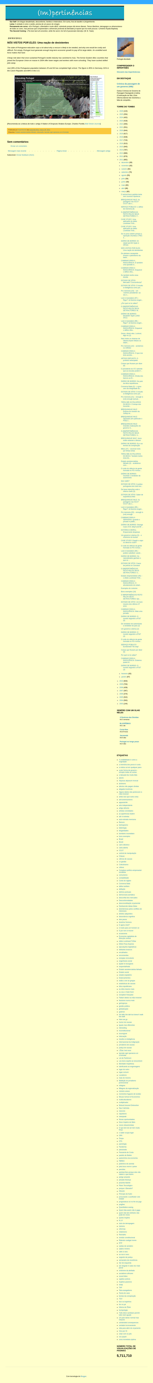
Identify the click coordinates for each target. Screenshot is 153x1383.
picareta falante (124, 1183)
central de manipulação (127, 853)
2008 (121, 687)
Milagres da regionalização (129, 1088)
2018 (121, 137)
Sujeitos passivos (125, 1282)
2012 (121, 156)
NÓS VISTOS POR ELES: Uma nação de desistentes (132, 249)
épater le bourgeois (126, 964)
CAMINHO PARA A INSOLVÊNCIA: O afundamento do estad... (131, 583)
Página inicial (62, 151)
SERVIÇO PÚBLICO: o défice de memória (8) (132, 208)
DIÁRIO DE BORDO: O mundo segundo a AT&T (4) (131, 634)
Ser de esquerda (125, 1263)
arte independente (125, 805)
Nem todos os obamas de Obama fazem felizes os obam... (131, 341)
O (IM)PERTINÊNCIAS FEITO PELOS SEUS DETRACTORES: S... (130, 433)
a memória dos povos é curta (129, 765)
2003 (121, 704)
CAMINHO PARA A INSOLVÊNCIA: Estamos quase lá (131, 660)
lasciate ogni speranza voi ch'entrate (57, 132)
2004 (121, 700)
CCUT (121, 850)
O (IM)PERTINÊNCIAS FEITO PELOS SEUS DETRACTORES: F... (130, 214)
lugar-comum (124, 1072)
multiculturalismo (125, 1100)
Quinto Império (124, 1218)
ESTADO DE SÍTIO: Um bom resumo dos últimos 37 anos (132, 604)
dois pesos (123, 919)
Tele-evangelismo (125, 1290)
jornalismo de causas (127, 1045)
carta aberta (123, 848)
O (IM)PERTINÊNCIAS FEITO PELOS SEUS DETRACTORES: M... (130, 308)
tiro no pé (122, 1304)
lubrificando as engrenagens (129, 1067)
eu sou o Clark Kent (126, 992)
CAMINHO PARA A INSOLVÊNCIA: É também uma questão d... (132, 263)
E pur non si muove (126, 931)
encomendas (124, 955)
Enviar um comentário (19, 146)
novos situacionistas (126, 1125)
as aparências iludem (127, 814)
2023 (121, 121)
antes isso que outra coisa (128, 797)
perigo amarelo (124, 1177)
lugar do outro (124, 1069)
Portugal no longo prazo (129, 742)
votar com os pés (125, 1334)
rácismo (122, 1226)
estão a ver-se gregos (127, 981)
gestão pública (124, 1006)
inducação (40, 132)
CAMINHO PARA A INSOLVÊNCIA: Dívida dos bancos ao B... (132, 376)
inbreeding (123, 1028)
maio (123, 185)
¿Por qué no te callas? (129, 303)
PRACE (122, 1191)
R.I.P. (121, 1221)
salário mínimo (124, 1249)
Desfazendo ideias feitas (128, 906)
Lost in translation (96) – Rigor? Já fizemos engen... (132, 322)
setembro (125, 172)
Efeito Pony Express (126, 944)
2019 (121, 134)
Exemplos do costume (129, 588)
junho (123, 182)
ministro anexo (124, 1091)
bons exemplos (124, 836)
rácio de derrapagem (126, 1223)
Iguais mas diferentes (127, 1025)
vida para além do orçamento (129, 1328)
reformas (122, 1229)
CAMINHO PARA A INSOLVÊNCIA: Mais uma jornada (131, 611)
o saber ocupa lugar (126, 1133)
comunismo (123, 875)
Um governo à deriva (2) (130, 629)
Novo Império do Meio (127, 1122)
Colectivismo (123, 865)
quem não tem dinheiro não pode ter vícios (129, 1214)
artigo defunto (124, 808)
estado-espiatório (125, 975)
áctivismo (122, 784)
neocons (122, 1111)
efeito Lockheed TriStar (127, 941)
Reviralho (122, 1235)
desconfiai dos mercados (128, 898)
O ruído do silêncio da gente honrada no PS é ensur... (131, 469)
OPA (120, 1135)
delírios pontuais (125, 892)
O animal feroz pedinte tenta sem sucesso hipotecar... (131, 195)
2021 (121, 127)
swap (121, 1285)
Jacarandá (124, 736)
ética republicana (125, 986)
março (124, 192)
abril (123, 188)
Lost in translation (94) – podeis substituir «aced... (131, 552)
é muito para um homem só (129, 928)
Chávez (122, 856)
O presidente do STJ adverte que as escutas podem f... (131, 370)
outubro (124, 169)
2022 (121, 124)
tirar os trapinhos (125, 1302)
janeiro (124, 677)
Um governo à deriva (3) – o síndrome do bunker (131, 536)
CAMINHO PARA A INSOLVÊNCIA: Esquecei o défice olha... (131, 270)
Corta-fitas (124, 730)
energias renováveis (126, 958)
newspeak (122, 1117)
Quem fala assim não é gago (129, 1210)
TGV (120, 1299)
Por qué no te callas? (129, 655)
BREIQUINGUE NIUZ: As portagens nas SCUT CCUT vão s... (130, 202)
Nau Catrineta (124, 1108)
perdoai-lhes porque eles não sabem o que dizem (129, 1173)
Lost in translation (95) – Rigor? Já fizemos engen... (132, 508)
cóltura (121, 867)
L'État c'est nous (125, 1050)
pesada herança (125, 1180)
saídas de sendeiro (126, 1246)
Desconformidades (126, 900)
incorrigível (123, 1034)
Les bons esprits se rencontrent (130, 1061)
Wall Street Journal (92, 124)
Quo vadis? (125, 481)
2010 (121, 681)
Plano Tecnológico (125, 1185)
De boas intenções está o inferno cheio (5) (130, 490)
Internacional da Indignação (129, 1042)
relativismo (123, 1232)
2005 (121, 697)
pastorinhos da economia (128, 1158)
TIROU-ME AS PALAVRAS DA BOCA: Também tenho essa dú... (131, 456)
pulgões (122, 1204)
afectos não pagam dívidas (129, 786)
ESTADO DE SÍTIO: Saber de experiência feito (132, 496)
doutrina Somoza (125, 922)
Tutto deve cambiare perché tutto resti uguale (129, 1314)
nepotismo (123, 1114)
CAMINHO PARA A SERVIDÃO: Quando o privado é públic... (130, 520)
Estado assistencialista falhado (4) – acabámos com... (131, 463)
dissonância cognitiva (127, 917)
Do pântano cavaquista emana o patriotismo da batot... (130, 255)
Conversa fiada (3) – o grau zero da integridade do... (131, 387)
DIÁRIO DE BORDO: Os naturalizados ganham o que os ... (131, 558)
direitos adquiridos (125, 914)
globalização (123, 1009)
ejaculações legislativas (127, 947)
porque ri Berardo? (126, 1188)
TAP (120, 1288)
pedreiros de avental (126, 1164)
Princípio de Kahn (125, 1194)
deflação (122, 889)
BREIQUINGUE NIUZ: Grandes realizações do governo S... (131, 426)
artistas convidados (126, 811)
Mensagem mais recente (17, 151)
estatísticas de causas (127, 984)
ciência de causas (125, 859)
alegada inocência (125, 789)
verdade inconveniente (127, 1325)
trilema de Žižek (125, 1307)
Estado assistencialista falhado (25, 132)
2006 (121, 694)
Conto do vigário (125, 881)
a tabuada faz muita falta (128, 775)
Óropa (121, 1138)
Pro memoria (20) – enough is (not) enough (132, 513)
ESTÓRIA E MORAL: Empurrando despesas (130, 531)
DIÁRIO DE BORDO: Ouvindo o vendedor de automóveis (130, 476)
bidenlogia (123, 828)
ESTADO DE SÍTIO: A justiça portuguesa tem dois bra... (131, 485)
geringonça (123, 1003)
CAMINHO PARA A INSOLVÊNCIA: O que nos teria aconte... (132, 353)
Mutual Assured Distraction (129, 1105)
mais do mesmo (125, 1078)
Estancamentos (124, 978)
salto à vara (123, 1252)
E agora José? (124, 925)
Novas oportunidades (127, 1119)
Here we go (123, 1019)
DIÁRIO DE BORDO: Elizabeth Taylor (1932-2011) (130, 316)
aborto (121, 778)
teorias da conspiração (127, 1296)
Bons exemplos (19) (128, 592)
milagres (122, 1085)
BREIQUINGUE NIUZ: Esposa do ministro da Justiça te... (130, 411)
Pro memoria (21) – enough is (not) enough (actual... (132, 398)
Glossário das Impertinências (128, 72)
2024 (121, 117)
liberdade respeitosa (126, 1064)
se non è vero (124, 1254)
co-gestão (122, 862)
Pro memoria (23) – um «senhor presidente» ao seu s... (131, 293)
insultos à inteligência (127, 1039)
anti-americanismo (126, 800)
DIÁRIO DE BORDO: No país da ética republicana (132, 382)
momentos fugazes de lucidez (130, 1094)
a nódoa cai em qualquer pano (130, 767)
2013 (121, 153)
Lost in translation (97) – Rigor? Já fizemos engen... (132, 299)
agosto (124, 175)
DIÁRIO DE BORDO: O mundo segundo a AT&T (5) (131, 618)
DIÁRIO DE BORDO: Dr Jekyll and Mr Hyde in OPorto (130, 243)
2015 (121, 147)
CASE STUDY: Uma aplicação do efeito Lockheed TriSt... (129, 221)
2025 (121, 114)
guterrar (122, 1012)
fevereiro (124, 674)
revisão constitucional (127, 1238)
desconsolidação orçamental (129, 903)
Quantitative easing (126, 1207)
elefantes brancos (125, 950)
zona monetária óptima (127, 1339)
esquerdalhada (124, 967)
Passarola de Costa (126, 1152)
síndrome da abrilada (127, 1271)
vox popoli (122, 1337)
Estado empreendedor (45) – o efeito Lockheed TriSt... (131, 577)
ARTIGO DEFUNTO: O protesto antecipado (129, 359)
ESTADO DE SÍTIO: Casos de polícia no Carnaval (131, 564)
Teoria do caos (124, 1293)
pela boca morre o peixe (128, 1167)
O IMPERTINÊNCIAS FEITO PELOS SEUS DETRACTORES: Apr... (131, 597)
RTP (120, 1243)
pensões (122, 1169)
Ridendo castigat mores (127, 1240)
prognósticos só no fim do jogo (130, 1202)
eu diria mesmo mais (126, 989)
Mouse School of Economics (129, 1097)
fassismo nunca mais (127, 1000)
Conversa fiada (124, 884)
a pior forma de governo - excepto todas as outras (128, 771)
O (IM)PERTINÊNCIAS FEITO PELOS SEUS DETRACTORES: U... (130, 571)
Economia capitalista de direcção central (128, 937)
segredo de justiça (125, 1257)
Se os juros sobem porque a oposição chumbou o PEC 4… (131, 236)
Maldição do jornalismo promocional (127, 1082)
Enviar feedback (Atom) (25, 155)
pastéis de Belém (125, 1155)
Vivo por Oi (123, 1331)
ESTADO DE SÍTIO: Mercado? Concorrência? (131, 281)
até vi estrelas (124, 817)
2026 (121, 111)
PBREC (122, 1161)
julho (123, 179)
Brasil (121, 839)
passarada (123, 1150)
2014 (121, 150)
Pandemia (122, 1147)
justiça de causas (125, 1048)
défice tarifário (124, 886)
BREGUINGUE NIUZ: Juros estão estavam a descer (131, 439)
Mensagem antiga (103, 151)
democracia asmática (127, 895)
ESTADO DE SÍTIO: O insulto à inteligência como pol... (132, 286)
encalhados (123, 952)
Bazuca (121, 822)
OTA (120, 1141)
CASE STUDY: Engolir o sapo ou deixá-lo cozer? (132, 541)
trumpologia (123, 1310)
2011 (121, 160)
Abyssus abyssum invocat (128, 781)
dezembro (125, 162)
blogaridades (124, 831)
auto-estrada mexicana (127, 819)
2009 (121, 684)
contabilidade (124, 878)
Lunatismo (123, 1075)
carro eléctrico (124, 845)
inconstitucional (124, 1031)
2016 (121, 143)
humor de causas (125, 1022)
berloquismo (123, 825)
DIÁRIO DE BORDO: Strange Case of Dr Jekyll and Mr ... (132, 526)
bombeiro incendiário (126, 834)
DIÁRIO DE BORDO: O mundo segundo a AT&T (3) (131, 668)
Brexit (121, 842)
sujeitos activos (124, 1279)
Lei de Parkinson (125, 1058)
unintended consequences (128, 1323)
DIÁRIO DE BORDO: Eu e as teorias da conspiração (132, 445)
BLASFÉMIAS (125, 723)
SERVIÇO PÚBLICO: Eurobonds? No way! (130, 646)
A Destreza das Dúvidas (129, 717)
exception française (126, 995)
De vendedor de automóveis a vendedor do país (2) (131, 625)
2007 (121, 691)
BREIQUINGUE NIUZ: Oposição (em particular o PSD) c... (131, 419)
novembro (125, 166)
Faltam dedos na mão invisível (130, 998)
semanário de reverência (128, 1260)
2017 (121, 140)
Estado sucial (124, 972)
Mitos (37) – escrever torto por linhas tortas (130, 450)
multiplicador (123, 1102)
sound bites (123, 1276)
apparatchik (123, 802)
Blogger (83, 1376)
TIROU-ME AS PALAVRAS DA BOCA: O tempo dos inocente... (131, 404)
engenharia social (125, 961)
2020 (121, 130)
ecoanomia (123, 934)
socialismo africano (126, 1273)
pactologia (123, 1144)
